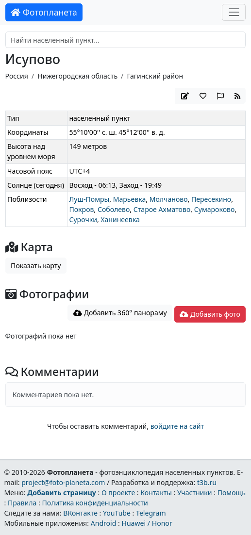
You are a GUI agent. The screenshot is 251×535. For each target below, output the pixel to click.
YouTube (117, 513)
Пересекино (211, 199)
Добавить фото (210, 314)
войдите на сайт (177, 426)
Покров (81, 209)
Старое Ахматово (162, 209)
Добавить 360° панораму (120, 312)
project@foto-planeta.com (63, 482)
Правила (22, 502)
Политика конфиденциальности (95, 502)
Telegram (151, 513)
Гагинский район (155, 76)
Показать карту (36, 265)
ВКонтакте (80, 513)
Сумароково (214, 209)
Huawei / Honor (146, 523)
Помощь (232, 492)
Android (104, 523)
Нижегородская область (77, 76)
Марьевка (129, 199)
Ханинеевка (119, 219)
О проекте (118, 492)
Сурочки (83, 219)
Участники (194, 492)
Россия (16, 76)
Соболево (114, 209)
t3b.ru (207, 482)
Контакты (156, 492)
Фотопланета (44, 12)
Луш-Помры (89, 199)
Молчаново (169, 199)
